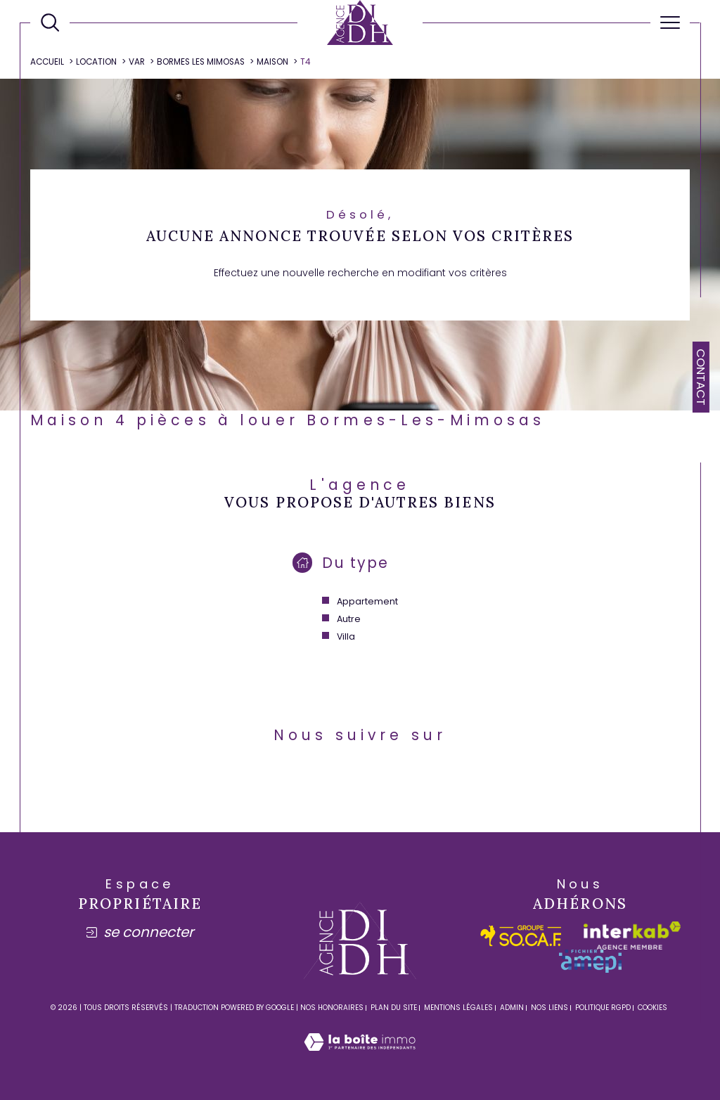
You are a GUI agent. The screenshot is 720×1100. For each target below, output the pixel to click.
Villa (346, 636)
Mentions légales (458, 1007)
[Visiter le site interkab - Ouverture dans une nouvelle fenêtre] (632, 935)
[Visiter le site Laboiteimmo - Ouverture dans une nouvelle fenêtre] (359, 1057)
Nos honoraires (332, 1007)
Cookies (652, 1008)
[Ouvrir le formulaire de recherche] (50, 22)
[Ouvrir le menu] (670, 22)
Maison (272, 61)
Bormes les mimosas (201, 61)
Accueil (47, 61)
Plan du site (394, 1007)
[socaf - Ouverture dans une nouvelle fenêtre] (521, 936)
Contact (701, 377)
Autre (349, 619)
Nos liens (549, 1007)
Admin (512, 1007)
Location (96, 61)
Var (137, 61)
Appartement (367, 601)
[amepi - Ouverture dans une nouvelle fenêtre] (590, 961)
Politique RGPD (603, 1007)
